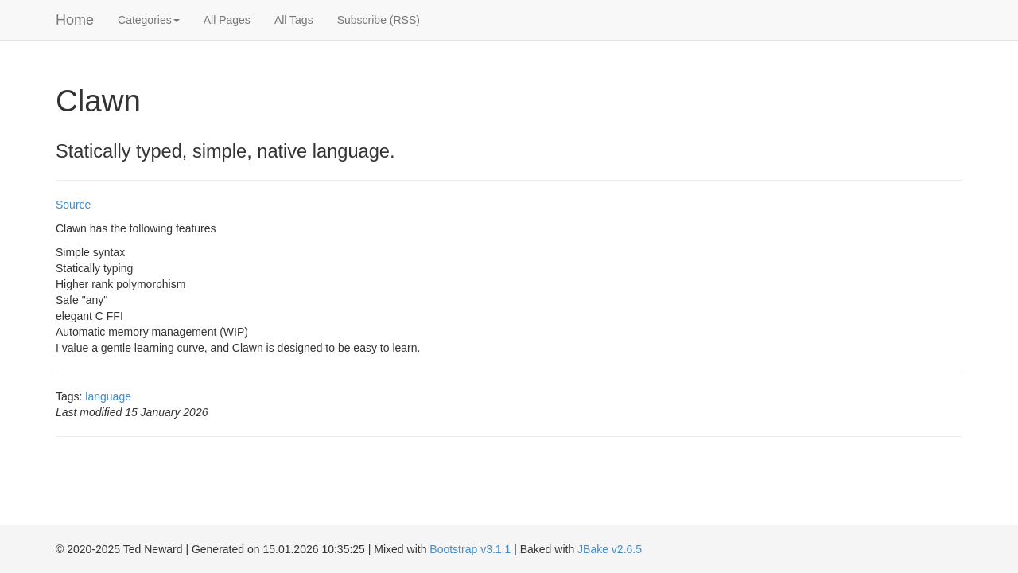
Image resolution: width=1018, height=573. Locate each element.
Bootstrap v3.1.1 (470, 549)
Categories (149, 20)
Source (73, 204)
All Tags (293, 20)
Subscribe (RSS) (378, 20)
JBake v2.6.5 (609, 549)
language (108, 396)
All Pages (227, 20)
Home (75, 20)
